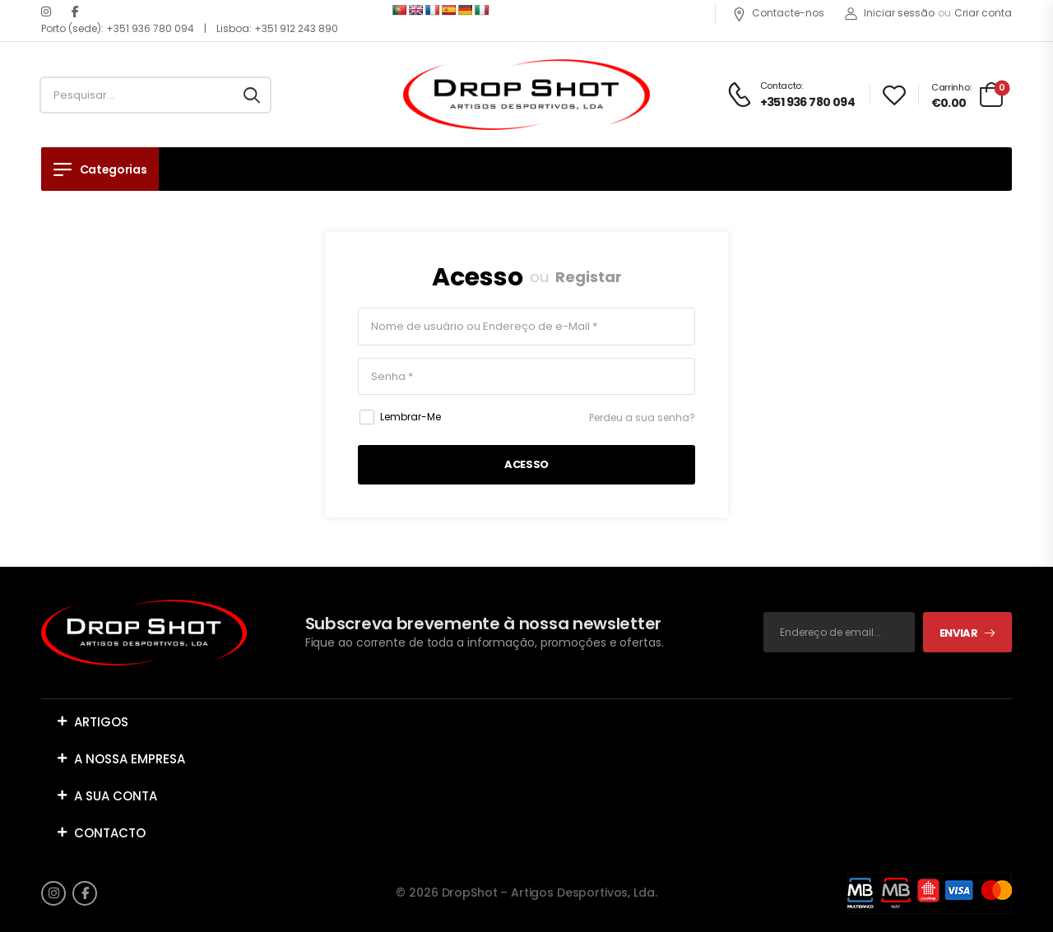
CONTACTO (110, 833)
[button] (526, 721)
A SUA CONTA (115, 795)
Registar (588, 277)
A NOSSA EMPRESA (129, 758)
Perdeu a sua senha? (642, 417)
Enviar (958, 633)
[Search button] (251, 95)
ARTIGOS (101, 721)
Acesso (477, 277)
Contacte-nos (778, 13)
